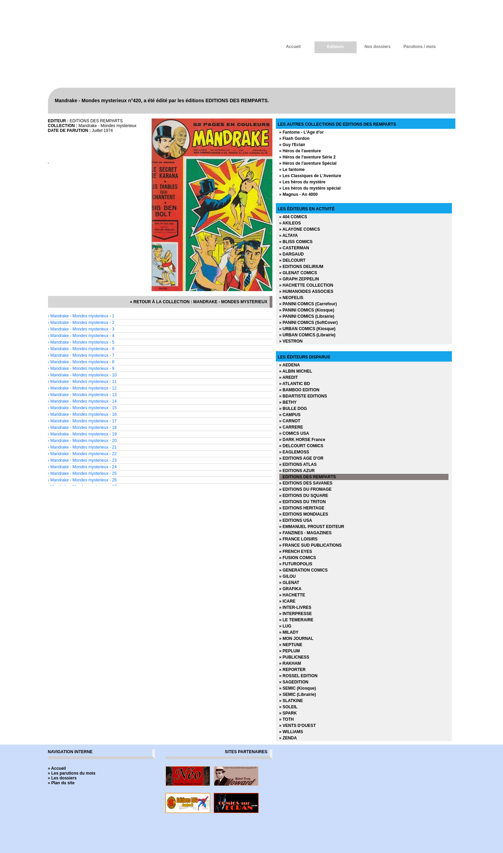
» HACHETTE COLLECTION (306, 285)
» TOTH (286, 719)
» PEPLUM (289, 651)
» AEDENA (289, 365)
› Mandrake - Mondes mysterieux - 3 (81, 329)
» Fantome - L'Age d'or (301, 132)
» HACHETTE (292, 595)
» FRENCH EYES (295, 551)
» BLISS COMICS (296, 241)
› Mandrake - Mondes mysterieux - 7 (81, 355)
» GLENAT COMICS (298, 272)
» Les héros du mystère (302, 182)
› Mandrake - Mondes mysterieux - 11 (82, 381)
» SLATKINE (291, 700)
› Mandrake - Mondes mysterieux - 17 (82, 421)
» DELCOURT (292, 260)
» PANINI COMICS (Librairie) (307, 316)
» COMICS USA (294, 433)
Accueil (293, 46)
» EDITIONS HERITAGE (302, 508)
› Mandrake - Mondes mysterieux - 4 (81, 335)
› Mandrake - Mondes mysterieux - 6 (81, 348)
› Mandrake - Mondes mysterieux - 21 (82, 447)
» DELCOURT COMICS (301, 445)
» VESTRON (291, 341)
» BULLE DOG (293, 408)
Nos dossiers (377, 46)
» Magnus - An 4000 (298, 194)
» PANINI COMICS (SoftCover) (308, 322)
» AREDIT (288, 377)
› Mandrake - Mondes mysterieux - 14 (82, 401)
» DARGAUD (291, 254)
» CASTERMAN (294, 248)
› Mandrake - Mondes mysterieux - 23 (82, 460)
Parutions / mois (420, 46)
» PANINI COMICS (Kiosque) (307, 310)
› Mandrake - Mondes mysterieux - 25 (82, 473)
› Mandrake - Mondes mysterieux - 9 (81, 368)
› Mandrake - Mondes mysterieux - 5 (81, 342)
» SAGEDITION (294, 682)
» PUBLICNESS (294, 657)
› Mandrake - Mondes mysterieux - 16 (82, 414)
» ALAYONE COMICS (299, 229)
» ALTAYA (288, 235)
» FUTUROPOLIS (295, 564)
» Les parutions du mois (72, 773)
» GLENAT (289, 582)
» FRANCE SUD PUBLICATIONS (310, 545)
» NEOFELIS (291, 297)
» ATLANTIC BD (294, 383)
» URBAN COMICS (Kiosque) (307, 328)
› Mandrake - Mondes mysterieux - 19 (82, 434)
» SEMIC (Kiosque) (297, 688)
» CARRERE (291, 427)
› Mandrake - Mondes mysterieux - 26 (82, 480)
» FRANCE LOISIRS (298, 539)
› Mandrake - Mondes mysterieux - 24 (82, 466)
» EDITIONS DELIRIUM (301, 266)
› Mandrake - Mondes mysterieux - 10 (82, 375)
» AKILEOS (290, 223)
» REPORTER (292, 669)
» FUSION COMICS (297, 557)
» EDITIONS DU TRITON (302, 501)
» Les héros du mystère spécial (310, 188)
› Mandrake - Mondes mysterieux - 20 (82, 440)
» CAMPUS (290, 414)
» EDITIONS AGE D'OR (301, 458)
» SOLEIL (288, 707)
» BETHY (288, 402)
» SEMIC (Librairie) (297, 694)
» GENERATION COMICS (303, 570)
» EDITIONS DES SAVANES (305, 483)
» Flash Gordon (294, 138)
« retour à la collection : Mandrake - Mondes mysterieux (198, 301)
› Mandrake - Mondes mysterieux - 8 (81, 362)
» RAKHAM (290, 663)
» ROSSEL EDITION (298, 675)
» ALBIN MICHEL (295, 371)
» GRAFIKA (290, 588)
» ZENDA (288, 738)
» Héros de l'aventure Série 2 (307, 157)
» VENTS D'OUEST (297, 725)
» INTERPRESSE (295, 613)
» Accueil (57, 768)
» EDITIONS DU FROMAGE (305, 489)
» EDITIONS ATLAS (298, 464)
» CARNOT (289, 421)
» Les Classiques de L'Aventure (310, 175)
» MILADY (289, 632)
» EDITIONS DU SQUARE (303, 495)
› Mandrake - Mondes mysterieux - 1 (81, 316)
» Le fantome (292, 169)
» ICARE (287, 601)
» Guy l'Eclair (292, 144)
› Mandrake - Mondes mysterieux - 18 (82, 427)
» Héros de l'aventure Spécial (308, 163)
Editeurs (335, 46)
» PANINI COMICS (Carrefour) (308, 303)
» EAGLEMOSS (294, 452)
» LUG (285, 626)
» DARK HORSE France (302, 439)
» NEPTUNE (290, 644)
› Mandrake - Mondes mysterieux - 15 (82, 407)
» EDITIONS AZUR (297, 470)
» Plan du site (61, 782)
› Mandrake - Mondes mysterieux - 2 (81, 322)
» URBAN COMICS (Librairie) (307, 335)
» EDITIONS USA (295, 520)
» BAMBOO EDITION (299, 389)
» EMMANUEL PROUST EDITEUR (311, 526)
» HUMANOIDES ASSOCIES (306, 291)
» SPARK (288, 713)
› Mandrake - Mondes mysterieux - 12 (82, 388)
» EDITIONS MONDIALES (303, 514)
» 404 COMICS (293, 216)
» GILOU (287, 576)
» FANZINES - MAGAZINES (305, 532)
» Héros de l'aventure (300, 150)
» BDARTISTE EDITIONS (303, 396)
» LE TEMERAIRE (296, 619)
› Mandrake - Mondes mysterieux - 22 (82, 453)
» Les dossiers (62, 778)
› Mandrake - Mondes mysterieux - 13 (82, 394)
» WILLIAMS (291, 731)
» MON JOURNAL (296, 638)
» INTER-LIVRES (295, 607)
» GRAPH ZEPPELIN (299, 279)
